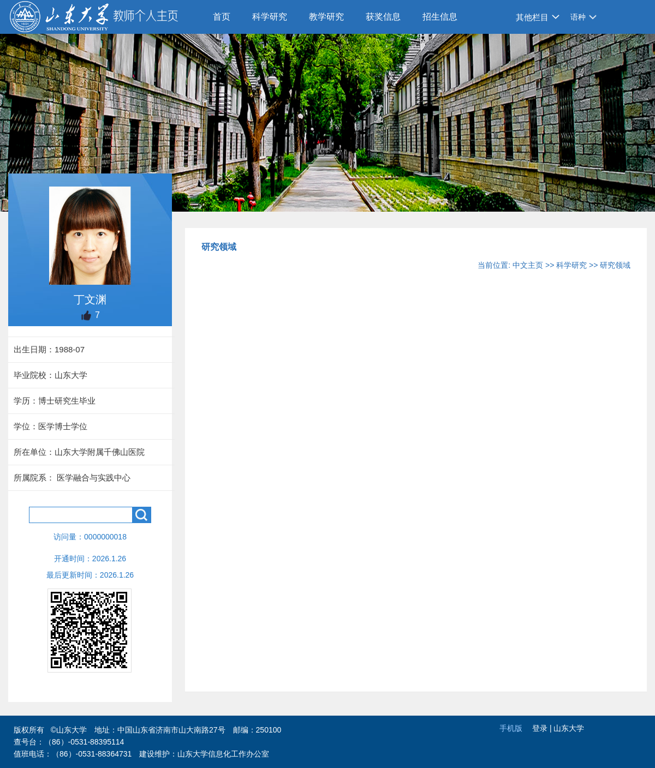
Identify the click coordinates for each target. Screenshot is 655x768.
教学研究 (326, 16)
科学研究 (269, 16)
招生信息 (439, 16)
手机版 (510, 728)
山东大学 (568, 728)
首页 (221, 16)
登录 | (542, 728)
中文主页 (528, 265)
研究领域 (615, 265)
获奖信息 (383, 16)
